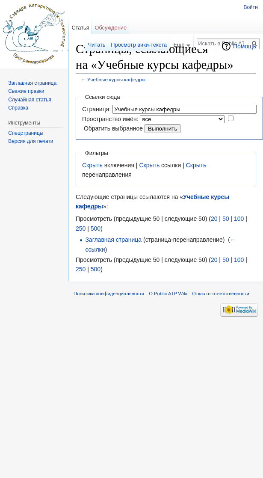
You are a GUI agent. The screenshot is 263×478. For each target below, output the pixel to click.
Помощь (244, 46)
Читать (97, 45)
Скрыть (92, 165)
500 (95, 228)
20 (214, 218)
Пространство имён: (110, 119)
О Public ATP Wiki (168, 293)
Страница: (96, 109)
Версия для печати (30, 141)
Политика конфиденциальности (109, 293)
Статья (80, 27)
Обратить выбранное (113, 128)
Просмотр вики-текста (139, 45)
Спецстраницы (25, 133)
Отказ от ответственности (220, 293)
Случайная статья (29, 100)
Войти (250, 7)
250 (81, 228)
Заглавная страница (113, 239)
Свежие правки (26, 91)
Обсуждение (111, 27)
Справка (18, 108)
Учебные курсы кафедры (116, 79)
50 (225, 218)
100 (239, 218)
